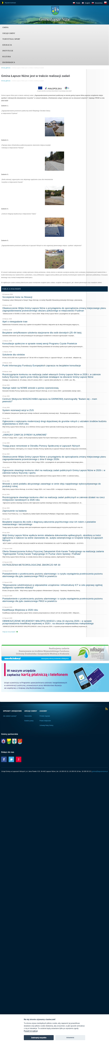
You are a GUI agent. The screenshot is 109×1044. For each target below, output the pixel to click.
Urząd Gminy (8, 33)
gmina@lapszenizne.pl (100, 771)
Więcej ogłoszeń (8, 632)
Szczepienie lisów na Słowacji (17, 297)
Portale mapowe (45, 716)
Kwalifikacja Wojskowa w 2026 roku (20, 610)
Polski (78, 3)
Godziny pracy (29, 721)
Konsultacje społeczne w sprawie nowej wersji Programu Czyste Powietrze (39, 343)
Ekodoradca (8, 62)
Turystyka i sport (11, 39)
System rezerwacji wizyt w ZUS (18, 410)
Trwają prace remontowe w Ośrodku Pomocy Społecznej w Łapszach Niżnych (41, 446)
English (87, 3)
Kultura (6, 57)
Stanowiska (28, 716)
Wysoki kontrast (10, 3)
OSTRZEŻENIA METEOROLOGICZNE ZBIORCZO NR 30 (31, 565)
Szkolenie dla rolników (13, 354)
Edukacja (7, 45)
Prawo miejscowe (45, 721)
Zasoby (43, 711)
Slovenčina (98, 3)
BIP (105, 3)
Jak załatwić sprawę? (10, 716)
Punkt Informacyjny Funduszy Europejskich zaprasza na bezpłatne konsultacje (41, 365)
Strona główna (5, 68)
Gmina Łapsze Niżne (54, 19)
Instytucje (7, 51)
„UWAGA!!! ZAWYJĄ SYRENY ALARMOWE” (24, 435)
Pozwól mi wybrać (31, 1031)
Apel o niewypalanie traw (14, 321)
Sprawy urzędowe (12, 711)
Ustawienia (70, 1037)
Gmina (5, 27)
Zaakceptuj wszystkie (38, 1037)
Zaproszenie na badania (14, 511)
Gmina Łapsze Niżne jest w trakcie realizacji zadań (28, 68)
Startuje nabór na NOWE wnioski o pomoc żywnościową (30, 388)
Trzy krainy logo (102, 11)
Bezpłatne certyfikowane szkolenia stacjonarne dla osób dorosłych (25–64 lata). (42, 332)
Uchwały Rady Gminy (46, 725)
